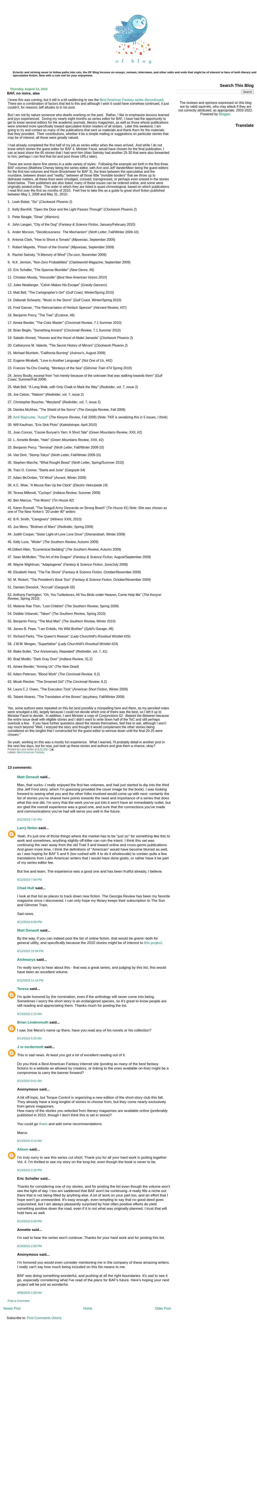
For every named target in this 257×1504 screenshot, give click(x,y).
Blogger (224, 114)
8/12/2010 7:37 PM (29, 819)
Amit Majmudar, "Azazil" (30, 417)
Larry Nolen (27, 828)
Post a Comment (19, 1300)
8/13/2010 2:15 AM (29, 1014)
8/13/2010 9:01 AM (29, 1081)
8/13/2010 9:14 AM (29, 1141)
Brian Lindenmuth (32, 1022)
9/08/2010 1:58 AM (29, 1292)
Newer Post (12, 1308)
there (43, 1124)
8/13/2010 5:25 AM (29, 1038)
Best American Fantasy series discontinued (131, 100)
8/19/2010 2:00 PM (29, 1246)
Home (87, 1308)
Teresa (23, 989)
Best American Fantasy (30, 752)
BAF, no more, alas (23, 93)
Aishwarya (26, 959)
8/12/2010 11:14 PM (30, 980)
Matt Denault (28, 777)
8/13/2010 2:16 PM (29, 1170)
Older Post (163, 1308)
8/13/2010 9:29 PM (29, 1221)
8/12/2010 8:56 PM (29, 922)
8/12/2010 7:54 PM (29, 879)
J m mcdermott (30, 1047)
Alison (22, 1149)
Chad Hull (25, 888)
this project (153, 943)
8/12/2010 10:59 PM (30, 951)
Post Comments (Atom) (44, 1318)
